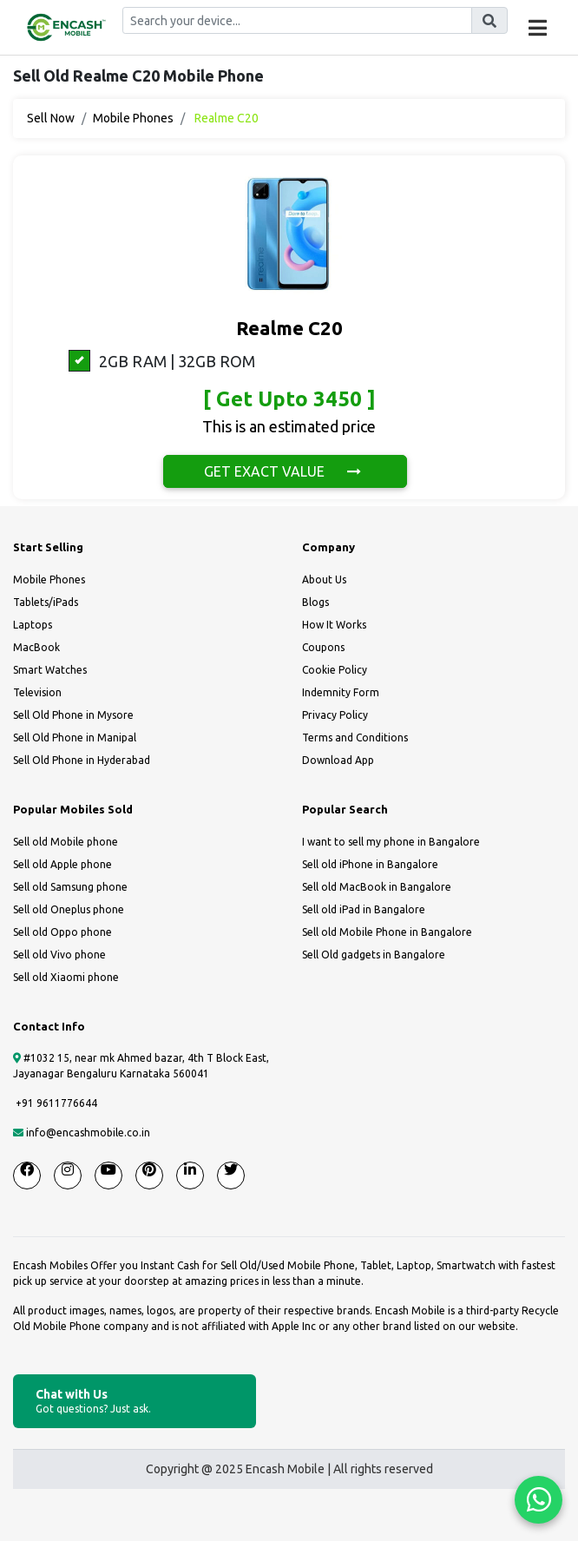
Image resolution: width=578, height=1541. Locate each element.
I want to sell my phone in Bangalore (391, 841)
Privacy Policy (335, 715)
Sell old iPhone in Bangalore (370, 864)
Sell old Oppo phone (62, 932)
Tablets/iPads (45, 602)
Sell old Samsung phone (70, 886)
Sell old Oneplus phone (68, 909)
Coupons (323, 647)
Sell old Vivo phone (59, 954)
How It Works (334, 624)
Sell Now (51, 118)
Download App (338, 760)
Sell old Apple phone (62, 864)
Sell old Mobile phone (65, 841)
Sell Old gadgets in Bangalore (373, 954)
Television (37, 692)
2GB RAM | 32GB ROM (162, 361)
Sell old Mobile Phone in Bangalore (387, 932)
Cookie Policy (334, 669)
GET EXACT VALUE (285, 471)
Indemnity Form (340, 692)
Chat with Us (134, 1401)
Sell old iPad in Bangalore (363, 909)
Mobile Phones (133, 118)
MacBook (36, 647)
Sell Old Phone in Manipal (74, 737)
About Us (324, 579)
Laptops (32, 624)
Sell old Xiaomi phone (66, 977)
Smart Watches (50, 669)
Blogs (315, 602)
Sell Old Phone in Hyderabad (81, 760)
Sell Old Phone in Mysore (73, 715)
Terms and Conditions (355, 737)
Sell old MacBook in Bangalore (376, 886)
